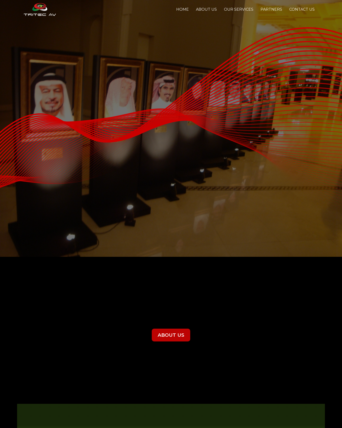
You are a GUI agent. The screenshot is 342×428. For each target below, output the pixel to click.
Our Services (238, 9)
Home (182, 9)
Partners (271, 9)
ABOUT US (171, 335)
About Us (206, 9)
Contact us (302, 9)
